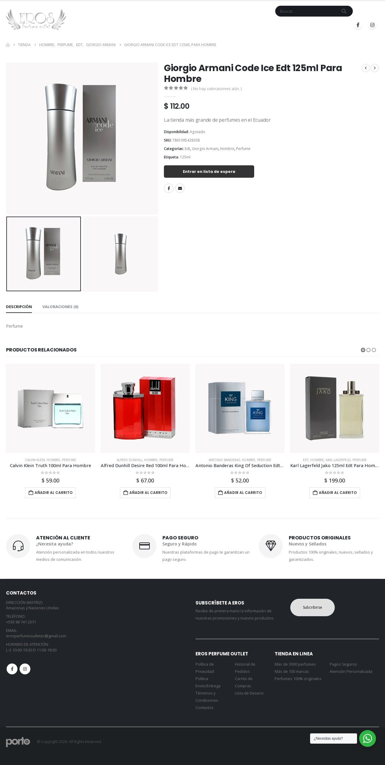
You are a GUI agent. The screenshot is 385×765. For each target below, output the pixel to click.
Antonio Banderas (224, 460)
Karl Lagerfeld (338, 460)
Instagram (25, 669)
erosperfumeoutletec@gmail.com (36, 636)
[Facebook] (358, 25)
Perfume (243, 148)
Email (180, 188)
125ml (185, 157)
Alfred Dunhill (129, 460)
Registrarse (327, 25)
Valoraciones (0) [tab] (60, 306)
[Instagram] (372, 25)
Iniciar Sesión (287, 25)
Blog (257, 25)
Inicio (136, 25)
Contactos (205, 707)
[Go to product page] (50, 408)
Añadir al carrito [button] (53, 492)
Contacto (209, 25)
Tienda (155, 25)
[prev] (366, 68)
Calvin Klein (35, 460)
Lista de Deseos (249, 693)
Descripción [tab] (19, 306)
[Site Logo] (36, 19)
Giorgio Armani (205, 148)
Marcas (180, 25)
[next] (375, 68)
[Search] (344, 11)
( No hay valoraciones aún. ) (216, 88)
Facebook (169, 188)
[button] (363, 350)
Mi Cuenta (236, 25)
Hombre (227, 148)
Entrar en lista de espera (209, 171)
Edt (187, 148)
